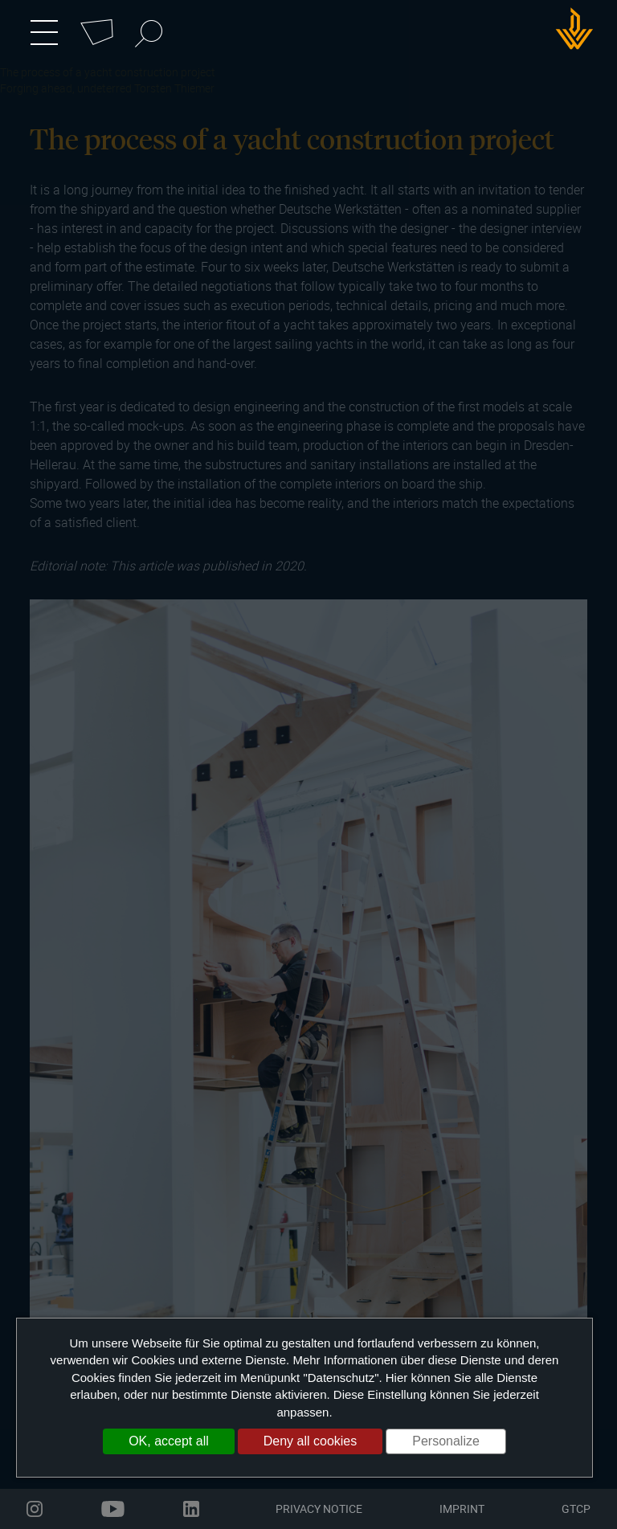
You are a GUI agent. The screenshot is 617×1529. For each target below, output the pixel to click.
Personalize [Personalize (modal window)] (446, 1441)
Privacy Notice (319, 1508)
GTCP (576, 1508)
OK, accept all (169, 1441)
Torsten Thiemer (174, 88)
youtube (113, 1509)
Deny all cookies (311, 1441)
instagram (35, 1509)
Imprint (461, 1508)
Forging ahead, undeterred (66, 88)
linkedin (191, 1509)
